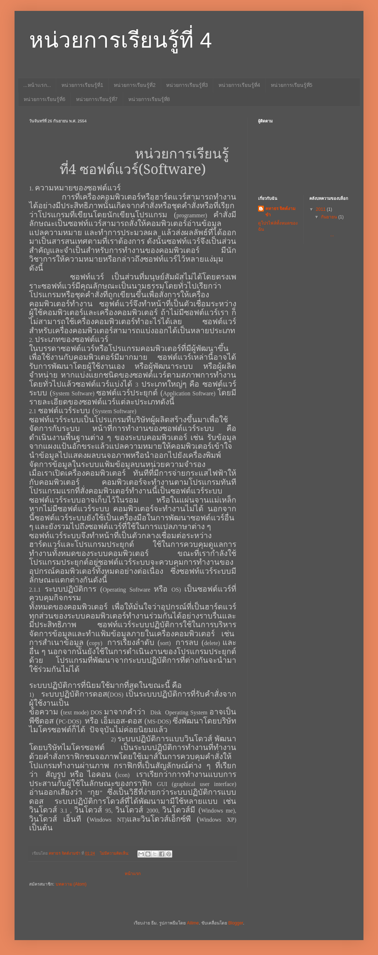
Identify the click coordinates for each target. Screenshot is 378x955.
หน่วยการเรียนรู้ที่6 (44, 99)
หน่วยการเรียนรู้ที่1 (82, 85)
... (334, 229)
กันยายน (329, 216)
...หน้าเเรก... (37, 85)
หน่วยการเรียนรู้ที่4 (239, 85)
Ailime (193, 923)
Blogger (235, 923)
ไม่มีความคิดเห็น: (115, 853)
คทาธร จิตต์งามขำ (280, 211)
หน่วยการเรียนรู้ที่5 (292, 85)
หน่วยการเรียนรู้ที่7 (97, 99)
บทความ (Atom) (71, 884)
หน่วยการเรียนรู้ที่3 (187, 85)
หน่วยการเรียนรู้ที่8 (149, 99)
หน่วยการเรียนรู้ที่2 (135, 85)
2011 (321, 209)
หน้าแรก (133, 873)
